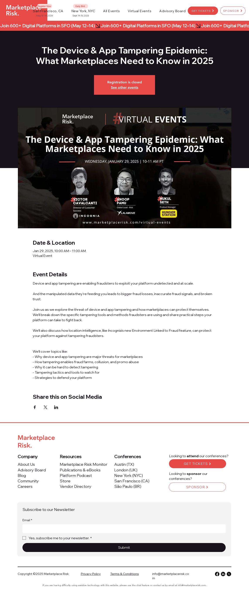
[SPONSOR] (233, 11)
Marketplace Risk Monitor (83, 464)
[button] (111, 11)
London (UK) (125, 470)
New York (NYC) (128, 475)
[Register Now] (44, 6)
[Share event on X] (45, 407)
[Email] (122, 528)
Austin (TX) (124, 464)
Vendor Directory (75, 486)
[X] (229, 574)
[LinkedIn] (223, 574)
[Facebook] (217, 574)
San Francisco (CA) (131, 480)
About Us (26, 464)
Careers (25, 486)
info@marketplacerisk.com (192, 585)
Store (65, 480)
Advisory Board (32, 470)
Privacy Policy (91, 574)
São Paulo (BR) (127, 486)
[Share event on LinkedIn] (56, 407)
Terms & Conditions (124, 574)
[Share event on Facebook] (35, 407)
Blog (22, 475)
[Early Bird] (80, 6)
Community (28, 480)
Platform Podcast (76, 475)
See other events (124, 87)
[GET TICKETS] (203, 11)
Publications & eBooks (80, 470)
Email (27, 520)
